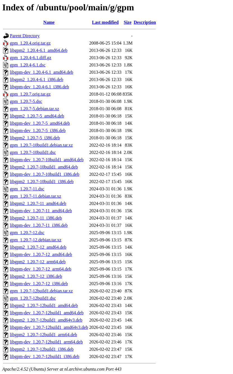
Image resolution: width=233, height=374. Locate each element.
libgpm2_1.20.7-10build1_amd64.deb (44, 167)
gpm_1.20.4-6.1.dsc (27, 65)
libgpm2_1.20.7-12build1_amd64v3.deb (46, 320)
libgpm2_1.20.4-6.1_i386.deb (36, 79)
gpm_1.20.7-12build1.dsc (33, 298)
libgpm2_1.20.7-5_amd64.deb (37, 116)
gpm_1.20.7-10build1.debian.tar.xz (41, 145)
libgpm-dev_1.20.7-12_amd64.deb (41, 254)
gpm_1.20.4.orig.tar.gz (30, 43)
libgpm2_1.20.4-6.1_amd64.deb (38, 50)
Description (145, 22)
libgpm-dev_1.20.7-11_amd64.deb (41, 210)
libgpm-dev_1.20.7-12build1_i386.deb (44, 356)
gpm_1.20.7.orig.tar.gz (30, 94)
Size (128, 22)
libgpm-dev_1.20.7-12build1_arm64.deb (46, 342)
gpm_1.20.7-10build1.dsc (33, 152)
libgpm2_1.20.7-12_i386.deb (36, 276)
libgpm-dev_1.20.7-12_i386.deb (39, 283)
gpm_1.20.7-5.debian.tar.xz (34, 108)
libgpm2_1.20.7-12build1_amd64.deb (44, 305)
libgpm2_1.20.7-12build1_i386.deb (42, 349)
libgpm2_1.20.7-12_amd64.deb (38, 247)
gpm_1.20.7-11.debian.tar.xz (35, 196)
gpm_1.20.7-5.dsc (26, 101)
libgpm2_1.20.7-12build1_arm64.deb (43, 334)
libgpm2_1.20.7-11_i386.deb (36, 218)
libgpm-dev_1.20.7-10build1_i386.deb (44, 174)
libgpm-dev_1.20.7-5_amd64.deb (40, 123)
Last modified (105, 22)
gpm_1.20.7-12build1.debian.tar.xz (41, 290)
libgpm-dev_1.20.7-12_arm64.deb (40, 269)
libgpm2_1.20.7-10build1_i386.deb (42, 181)
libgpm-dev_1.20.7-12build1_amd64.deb (47, 312)
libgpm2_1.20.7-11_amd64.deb (38, 203)
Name (48, 22)
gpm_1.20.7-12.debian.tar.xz (35, 239)
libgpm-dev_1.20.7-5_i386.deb (38, 130)
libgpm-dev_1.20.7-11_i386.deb (39, 225)
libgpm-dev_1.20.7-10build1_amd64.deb (47, 159)
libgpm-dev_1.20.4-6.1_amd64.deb (41, 72)
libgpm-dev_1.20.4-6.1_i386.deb (39, 86)
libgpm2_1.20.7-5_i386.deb (35, 137)
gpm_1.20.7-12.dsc (27, 232)
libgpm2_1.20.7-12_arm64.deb (38, 261)
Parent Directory (25, 35)
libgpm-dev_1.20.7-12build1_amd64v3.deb (49, 327)
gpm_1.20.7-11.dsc (27, 188)
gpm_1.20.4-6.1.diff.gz (30, 57)
